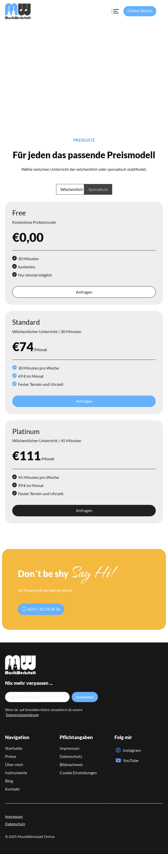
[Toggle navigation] (115, 11)
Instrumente (16, 772)
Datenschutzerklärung (22, 715)
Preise (10, 756)
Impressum (69, 748)
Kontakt (12, 788)
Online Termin (139, 10)
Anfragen (84, 292)
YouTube (130, 760)
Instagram (132, 750)
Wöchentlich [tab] (71, 189)
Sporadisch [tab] (98, 189)
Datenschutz (71, 756)
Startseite (13, 748)
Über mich (14, 764)
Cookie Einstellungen (78, 772)
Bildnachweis (71, 764)
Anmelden (85, 696)
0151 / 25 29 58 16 (41, 609)
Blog (9, 780)
